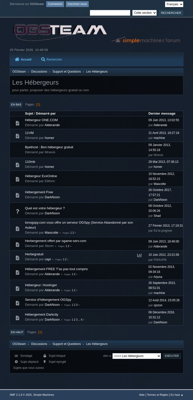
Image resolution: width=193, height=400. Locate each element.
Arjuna (158, 277)
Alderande (52, 125)
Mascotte (160, 184)
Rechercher (51, 59)
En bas (16, 104)
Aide (142, 394)
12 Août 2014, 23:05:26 (164, 300)
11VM (29, 133)
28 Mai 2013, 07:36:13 (163, 162)
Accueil (23, 59)
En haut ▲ (177, 394)
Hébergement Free (39, 192)
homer (49, 138)
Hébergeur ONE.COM (41, 120)
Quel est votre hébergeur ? (45, 208)
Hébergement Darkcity (41, 314)
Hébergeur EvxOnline (41, 176)
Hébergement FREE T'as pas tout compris (56, 269)
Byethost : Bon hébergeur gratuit (49, 147)
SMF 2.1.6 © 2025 (21, 394)
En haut (17, 332)
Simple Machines (43, 394)
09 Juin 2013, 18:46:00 (164, 241)
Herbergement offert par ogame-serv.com (55, 241)
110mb (30, 162)
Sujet (29, 113)
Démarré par (46, 113)
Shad (157, 216)
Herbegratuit (34, 254)
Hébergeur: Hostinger (41, 285)
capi (48, 259)
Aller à (107, 355)
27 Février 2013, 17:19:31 (166, 225)
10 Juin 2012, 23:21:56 (164, 255)
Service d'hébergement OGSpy (48, 300)
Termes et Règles (157, 394)
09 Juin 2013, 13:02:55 (164, 120)
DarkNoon (52, 197)
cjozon (158, 305)
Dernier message (162, 113)
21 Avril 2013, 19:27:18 (164, 133)
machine (159, 138)
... (79, 319)
